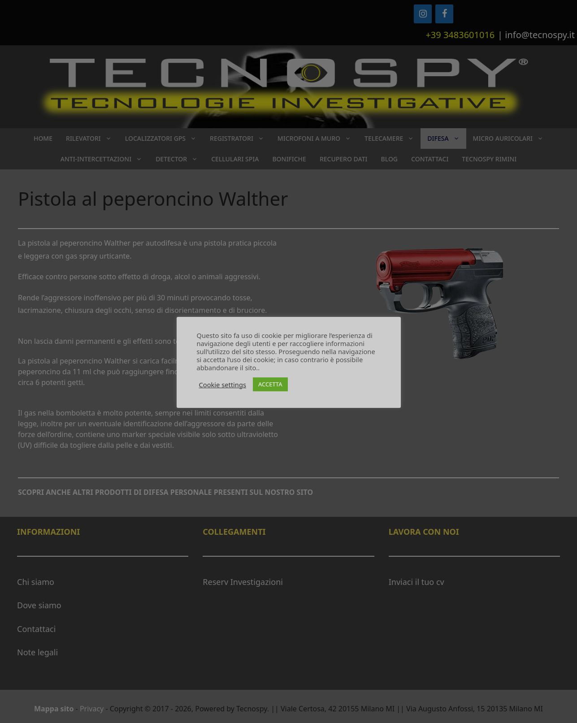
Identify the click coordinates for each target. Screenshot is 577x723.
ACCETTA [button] (270, 384)
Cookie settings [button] (222, 385)
